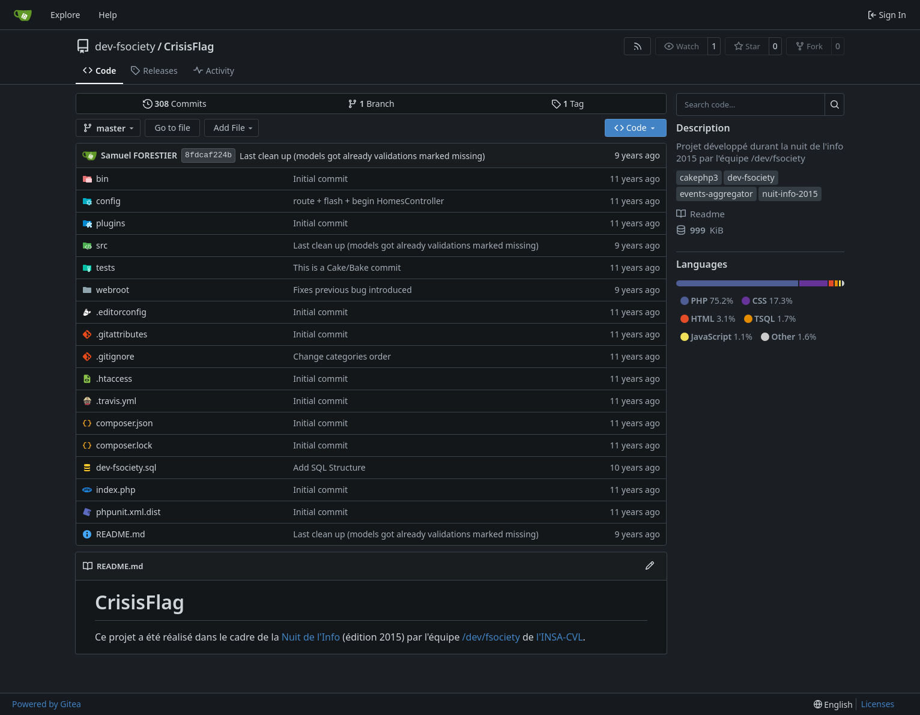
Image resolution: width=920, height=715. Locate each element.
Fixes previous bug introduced (352, 289)
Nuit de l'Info (311, 637)
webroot (112, 289)
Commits (175, 103)
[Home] (23, 15)
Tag (567, 103)
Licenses (878, 704)
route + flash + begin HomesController (368, 201)
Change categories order (342, 356)
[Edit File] (649, 566)
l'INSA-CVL (559, 637)
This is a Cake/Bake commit (347, 267)
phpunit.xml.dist (128, 511)
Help (107, 14)
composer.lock (124, 445)
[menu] (833, 704)
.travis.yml (116, 400)
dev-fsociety (125, 46)
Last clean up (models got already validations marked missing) (362, 155)
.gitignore (115, 356)
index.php (116, 489)
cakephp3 (699, 177)
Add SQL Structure (329, 467)
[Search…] (834, 104)
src (101, 245)
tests (105, 267)
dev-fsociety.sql (126, 467)
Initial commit (320, 178)
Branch (371, 103)
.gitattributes (121, 334)
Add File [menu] (234, 127)
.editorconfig (121, 312)
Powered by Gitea (46, 704)
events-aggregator (716, 193)
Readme (700, 214)
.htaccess (114, 378)
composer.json (124, 423)
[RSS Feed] (638, 46)
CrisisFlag (189, 46)
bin (102, 178)
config (108, 201)
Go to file (172, 127)
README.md (120, 534)
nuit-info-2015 (790, 193)
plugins (110, 223)
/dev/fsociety (491, 637)
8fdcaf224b (208, 155)
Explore (65, 14)
